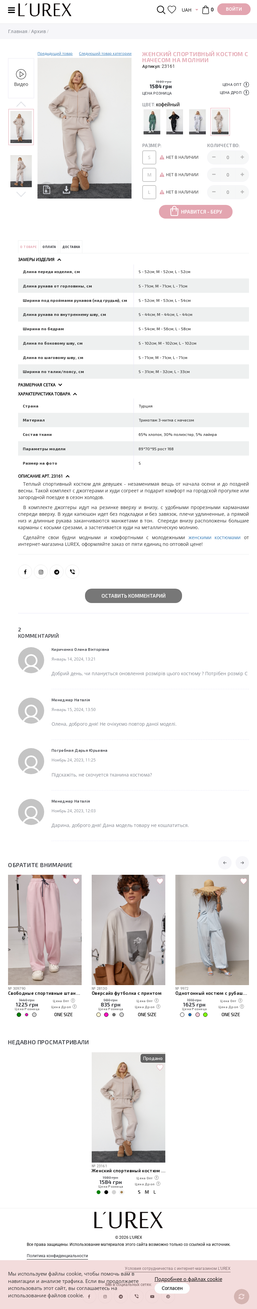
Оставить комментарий (133, 596)
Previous (21, 104)
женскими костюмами (214, 537)
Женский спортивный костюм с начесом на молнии (128, 1170)
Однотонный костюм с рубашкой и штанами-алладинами (212, 993)
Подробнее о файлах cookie (188, 1279)
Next (21, 194)
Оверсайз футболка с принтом (127, 993)
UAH (186, 10)
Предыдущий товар (55, 53)
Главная (17, 31)
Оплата (49, 247)
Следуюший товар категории (105, 53)
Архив (38, 31)
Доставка (71, 247)
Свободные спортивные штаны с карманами (45, 993)
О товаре (28, 247)
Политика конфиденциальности (57, 1256)
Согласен (172, 1288)
